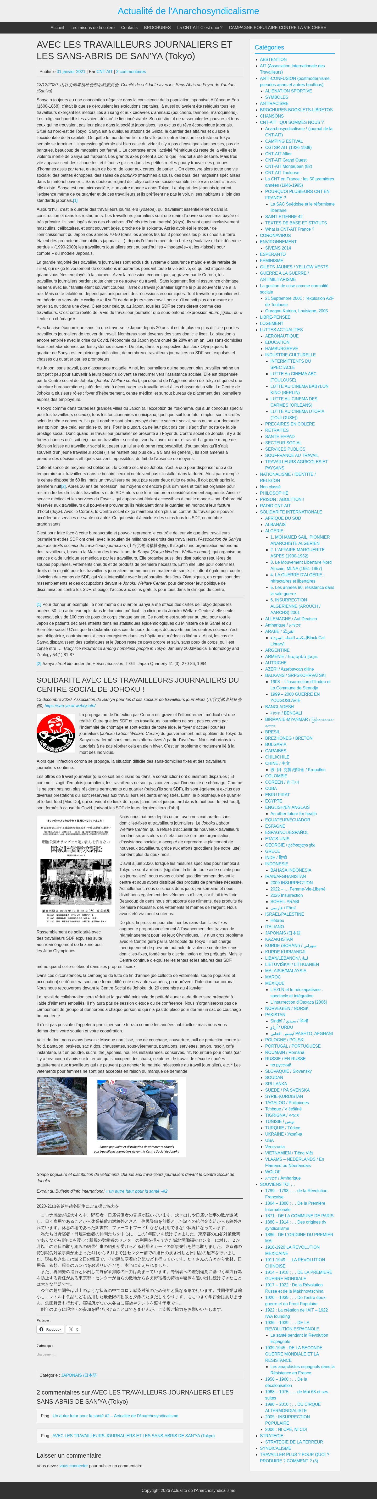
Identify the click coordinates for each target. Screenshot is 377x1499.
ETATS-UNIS (277, 839)
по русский (280, 1065)
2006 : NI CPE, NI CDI (286, 1429)
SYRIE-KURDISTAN (284, 1096)
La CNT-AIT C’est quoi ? (200, 27)
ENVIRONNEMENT (278, 242)
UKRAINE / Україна (283, 1134)
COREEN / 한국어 (282, 782)
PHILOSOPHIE (274, 493)
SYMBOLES (276, 97)
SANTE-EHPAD (280, 436)
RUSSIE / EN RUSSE (285, 1059)
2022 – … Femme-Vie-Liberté (297, 889)
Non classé (270, 487)
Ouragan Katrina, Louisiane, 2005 (296, 311)
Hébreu (277, 920)
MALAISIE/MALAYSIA (285, 971)
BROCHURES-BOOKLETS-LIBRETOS (296, 110)
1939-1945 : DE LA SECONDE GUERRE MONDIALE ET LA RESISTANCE (294, 1354)
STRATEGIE (272, 1436)
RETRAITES (277, 430)
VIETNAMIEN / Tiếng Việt (289, 1153)
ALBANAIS (275, 524)
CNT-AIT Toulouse (282, 172)
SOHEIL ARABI (284, 901)
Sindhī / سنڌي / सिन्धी (289, 1021)
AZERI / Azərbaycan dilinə (289, 669)
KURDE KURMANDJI (285, 952)
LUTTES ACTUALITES (281, 330)
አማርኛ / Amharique (283, 1178)
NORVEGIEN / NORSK (287, 1008)
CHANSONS (272, 116)
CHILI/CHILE (277, 757)
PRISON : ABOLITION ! (282, 499)
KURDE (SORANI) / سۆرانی (291, 945)
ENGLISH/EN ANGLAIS (287, 807)
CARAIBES (275, 751)
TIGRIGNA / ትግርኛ (282, 1115)
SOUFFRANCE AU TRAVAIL (292, 455)
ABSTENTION (273, 59)
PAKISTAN (275, 1015)
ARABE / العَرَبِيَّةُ (280, 631)
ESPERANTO (273, 254)
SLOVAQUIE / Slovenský (288, 1071)
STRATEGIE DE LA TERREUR (294, 1442)
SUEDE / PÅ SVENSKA (287, 1090)
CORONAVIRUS (275, 235)
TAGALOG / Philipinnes (287, 1102)
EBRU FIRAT (277, 795)
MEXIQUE (275, 983)
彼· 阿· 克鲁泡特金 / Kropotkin (298, 769)
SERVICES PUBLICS (285, 449)
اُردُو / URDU (281, 1027)
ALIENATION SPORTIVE (288, 91)
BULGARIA (275, 744)
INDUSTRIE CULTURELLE (290, 355)
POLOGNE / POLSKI (284, 1040)
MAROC (273, 977)
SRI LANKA (276, 1084)
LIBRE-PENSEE (275, 317)
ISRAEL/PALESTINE (284, 914)
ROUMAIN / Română (284, 1052)
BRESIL (272, 732)
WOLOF (273, 1172)
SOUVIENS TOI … (277, 1184)
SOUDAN (274, 1077)
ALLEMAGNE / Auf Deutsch (291, 619)
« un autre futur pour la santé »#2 (137, 1191)
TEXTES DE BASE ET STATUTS (296, 223)
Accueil (57, 27)
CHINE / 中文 (277, 763)
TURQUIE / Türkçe (282, 1128)
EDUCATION (277, 342)
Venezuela (275, 1146)
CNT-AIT (105, 71)
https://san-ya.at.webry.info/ (69, 706)
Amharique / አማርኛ (283, 625)
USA (269, 1140)
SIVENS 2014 (278, 248)
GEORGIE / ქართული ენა (290, 845)
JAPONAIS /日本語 (79, 1375)
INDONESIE (276, 864)
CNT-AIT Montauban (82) (288, 166)
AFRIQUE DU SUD (283, 518)
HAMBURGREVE (281, 348)
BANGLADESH (279, 707)
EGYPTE (273, 801)
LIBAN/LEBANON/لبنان (286, 958)
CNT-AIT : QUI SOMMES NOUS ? (292, 122)
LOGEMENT (272, 323)
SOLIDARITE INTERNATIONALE (291, 512)
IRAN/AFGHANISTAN (285, 876)
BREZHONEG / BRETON (289, 738)
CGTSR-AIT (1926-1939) (288, 147)
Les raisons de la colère (92, 27)
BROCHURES (157, 27)
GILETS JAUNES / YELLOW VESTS (294, 267)
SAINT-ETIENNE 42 (284, 216)
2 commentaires (131, 71)
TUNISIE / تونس (280, 1121)
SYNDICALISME (275, 1448)
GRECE (272, 851)
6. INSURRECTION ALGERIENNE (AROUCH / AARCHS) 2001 (295, 606)
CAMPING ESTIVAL (284, 141)
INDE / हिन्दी (276, 857)
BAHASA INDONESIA (291, 870)
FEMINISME (271, 260)
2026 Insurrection (286, 895)
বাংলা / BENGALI (286, 713)
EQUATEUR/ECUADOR (287, 820)
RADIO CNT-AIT (275, 506)
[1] (75, 200)
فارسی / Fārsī (283, 908)
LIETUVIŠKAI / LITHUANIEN (292, 964)
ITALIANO (274, 927)
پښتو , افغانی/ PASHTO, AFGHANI (301, 1033)
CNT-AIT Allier (278, 154)
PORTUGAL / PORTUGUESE (293, 1046)
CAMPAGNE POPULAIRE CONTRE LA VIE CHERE (277, 27)
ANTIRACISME (274, 103)
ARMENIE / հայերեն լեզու (291, 656)
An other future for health (293, 813)
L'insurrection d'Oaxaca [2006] (298, 1002)
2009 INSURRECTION (291, 883)
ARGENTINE (277, 650)
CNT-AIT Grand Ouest (286, 160)
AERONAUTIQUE (282, 336)
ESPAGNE (275, 826)
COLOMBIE (276, 776)
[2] (63, 486)
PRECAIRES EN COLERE (290, 424)
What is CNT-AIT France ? (289, 229)
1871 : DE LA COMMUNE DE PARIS (299, 1216)
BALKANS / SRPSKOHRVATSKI (295, 675)
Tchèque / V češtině (283, 1109)
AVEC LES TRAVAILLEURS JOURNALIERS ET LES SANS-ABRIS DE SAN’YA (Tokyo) (133, 1436)
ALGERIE (274, 531)
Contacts (129, 27)
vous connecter (73, 1466)
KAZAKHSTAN (279, 939)
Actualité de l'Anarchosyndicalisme (188, 11)
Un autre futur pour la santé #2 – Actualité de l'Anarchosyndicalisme (115, 1416)
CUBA (271, 788)
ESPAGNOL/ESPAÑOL (287, 832)
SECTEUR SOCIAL (283, 443)
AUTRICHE (276, 663)
